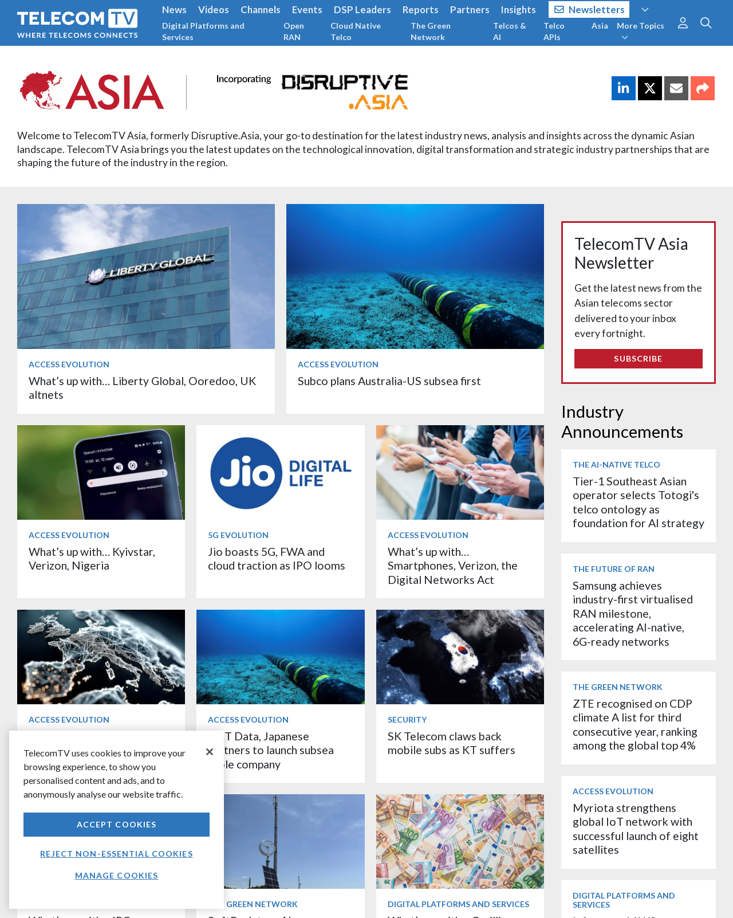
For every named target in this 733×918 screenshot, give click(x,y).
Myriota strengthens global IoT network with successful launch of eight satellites (636, 828)
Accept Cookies (117, 824)
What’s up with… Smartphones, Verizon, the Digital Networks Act (453, 565)
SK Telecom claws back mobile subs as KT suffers (451, 742)
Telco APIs (554, 31)
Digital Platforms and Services (203, 31)
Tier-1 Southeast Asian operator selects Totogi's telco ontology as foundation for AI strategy (638, 501)
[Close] (209, 751)
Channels (261, 9)
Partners (470, 9)
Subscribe (638, 358)
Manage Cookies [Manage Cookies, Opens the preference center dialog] (117, 875)
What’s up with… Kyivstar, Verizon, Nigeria (92, 558)
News (174, 9)
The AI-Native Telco (616, 464)
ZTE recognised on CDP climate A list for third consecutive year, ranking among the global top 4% (635, 724)
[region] (116, 820)
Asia (600, 25)
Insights (518, 9)
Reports (421, 9)
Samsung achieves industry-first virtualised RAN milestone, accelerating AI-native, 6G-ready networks (633, 613)
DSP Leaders (362, 9)
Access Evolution (69, 364)
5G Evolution (238, 535)
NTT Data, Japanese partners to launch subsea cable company (271, 750)
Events (307, 9)
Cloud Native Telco (355, 31)
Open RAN (293, 31)
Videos (213, 9)
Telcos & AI (509, 31)
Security (407, 719)
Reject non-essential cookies (116, 853)
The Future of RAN (614, 569)
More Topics (640, 31)
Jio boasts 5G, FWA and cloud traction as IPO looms (276, 558)
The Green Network (431, 31)
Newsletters (589, 9)
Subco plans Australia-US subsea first (389, 380)
